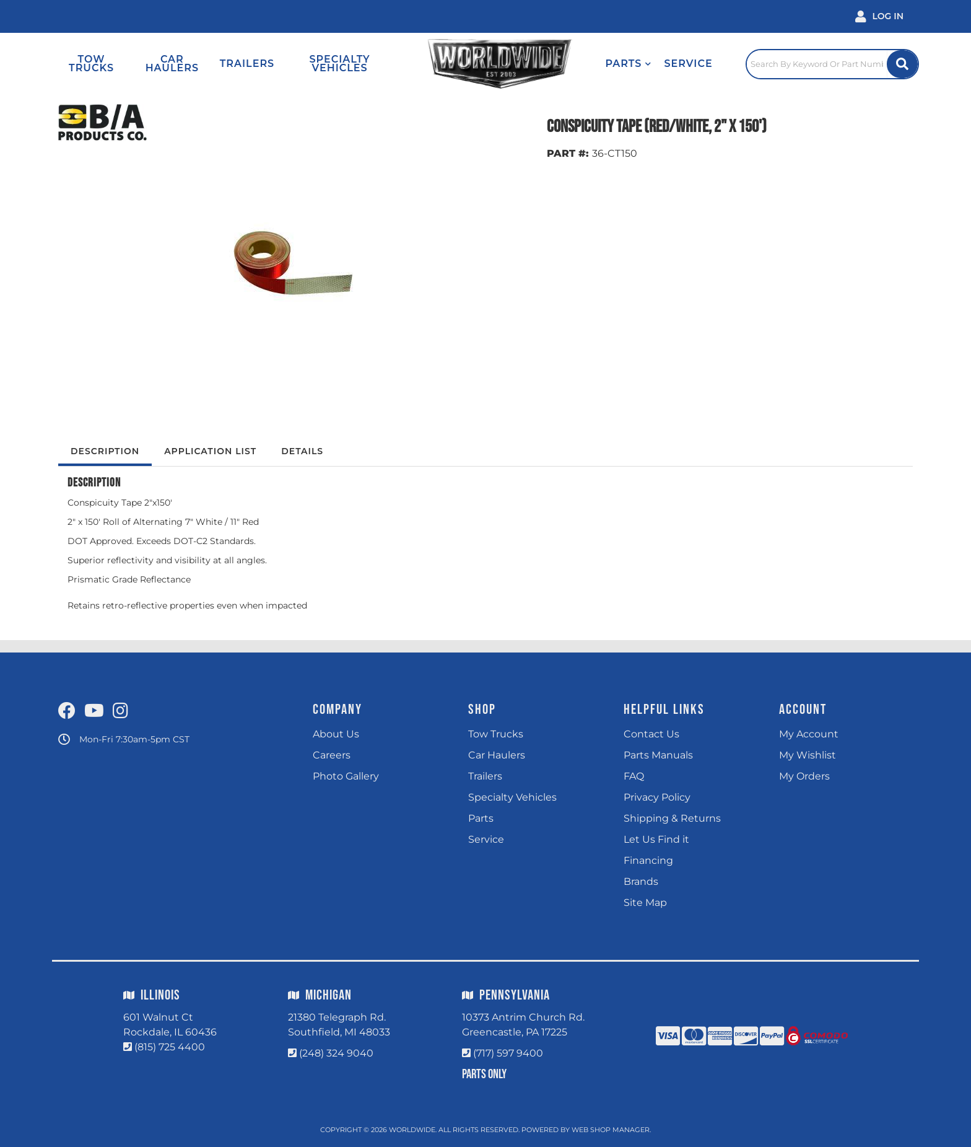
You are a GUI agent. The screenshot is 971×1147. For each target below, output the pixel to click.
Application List (210, 451)
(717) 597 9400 (508, 1053)
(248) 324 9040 (336, 1053)
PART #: (568, 153)
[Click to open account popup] (879, 16)
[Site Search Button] (902, 64)
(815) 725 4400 (169, 1047)
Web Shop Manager (611, 1129)
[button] (628, 63)
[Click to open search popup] (832, 64)
